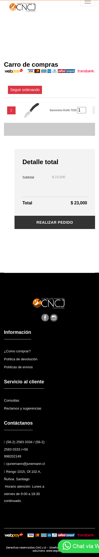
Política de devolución (20, 359)
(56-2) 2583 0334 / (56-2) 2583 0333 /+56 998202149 (24, 449)
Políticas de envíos (18, 367)
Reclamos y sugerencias (22, 408)
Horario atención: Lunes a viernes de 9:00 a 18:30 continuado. (24, 493)
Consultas (11, 400)
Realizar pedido (54, 222)
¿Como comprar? (17, 351)
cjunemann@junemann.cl (24, 464)
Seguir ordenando (25, 90)
